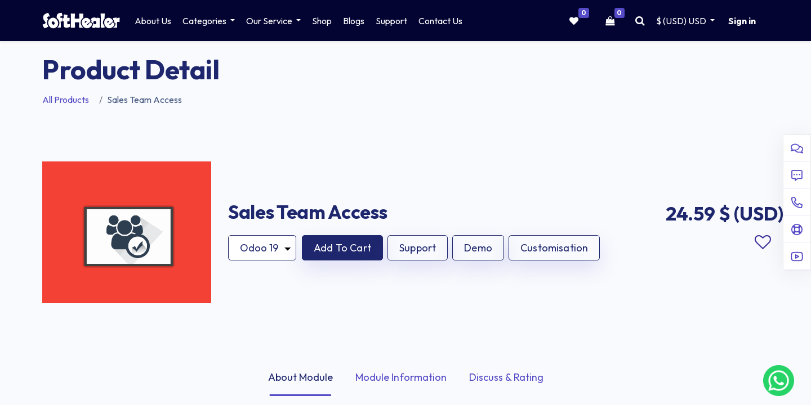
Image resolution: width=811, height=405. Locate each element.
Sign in (742, 20)
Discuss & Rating (506, 377)
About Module (300, 377)
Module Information (401, 377)
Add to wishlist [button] (762, 242)
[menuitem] (153, 21)
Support (417, 247)
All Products (65, 99)
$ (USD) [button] (682, 20)
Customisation (554, 247)
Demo (478, 247)
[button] (342, 247)
